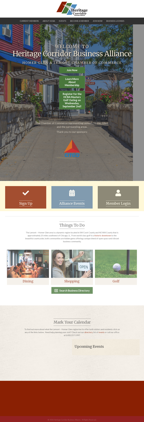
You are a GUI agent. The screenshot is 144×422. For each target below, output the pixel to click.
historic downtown (103, 238)
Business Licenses (115, 21)
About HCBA (49, 21)
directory (88, 335)
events (101, 335)
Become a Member (79, 21)
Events (62, 21)
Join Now (97, 21)
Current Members (29, 21)
